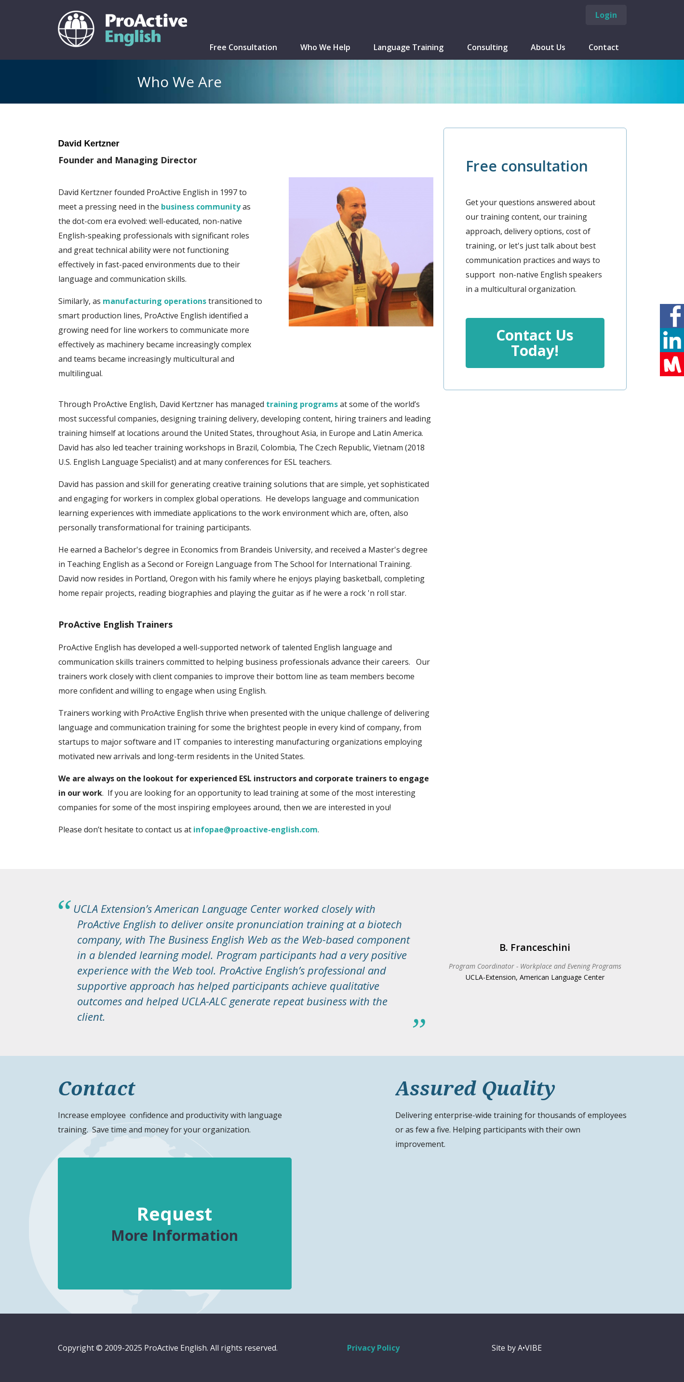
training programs (302, 404)
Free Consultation (243, 47)
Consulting (487, 47)
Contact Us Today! (535, 342)
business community (201, 206)
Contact (604, 47)
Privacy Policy (373, 1348)
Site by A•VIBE (517, 1348)
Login (606, 15)
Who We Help (325, 47)
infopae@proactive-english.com (255, 829)
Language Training (408, 47)
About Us (548, 47)
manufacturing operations (154, 301)
